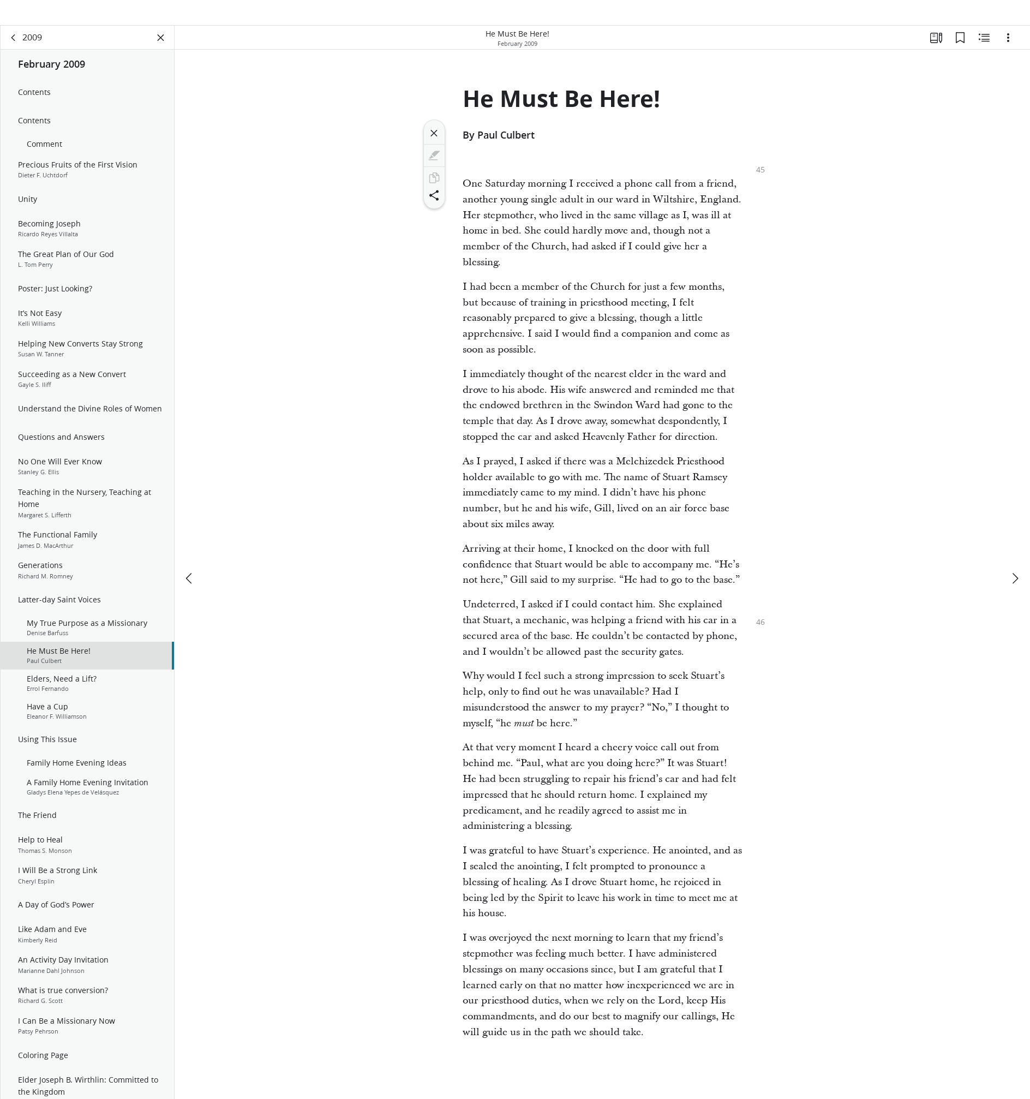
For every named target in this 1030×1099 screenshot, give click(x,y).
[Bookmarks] (960, 52)
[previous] (190, 560)
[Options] (1008, 52)
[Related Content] (984, 52)
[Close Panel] (161, 52)
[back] (13, 52)
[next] (1015, 560)
